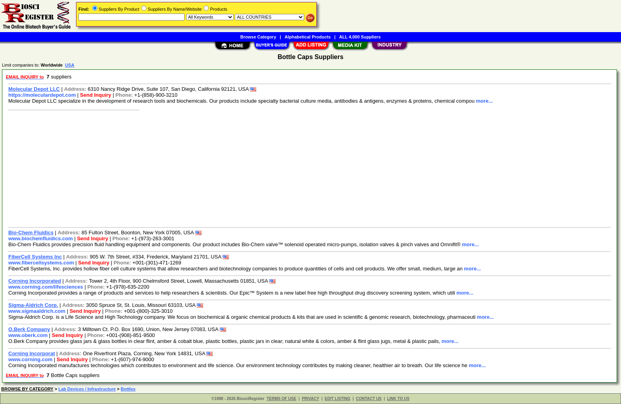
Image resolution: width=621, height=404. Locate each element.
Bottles (128, 389)
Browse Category (258, 36)
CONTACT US (369, 398)
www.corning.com (30, 359)
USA (69, 65)
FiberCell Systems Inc (35, 257)
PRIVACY (310, 398)
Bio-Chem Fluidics (30, 233)
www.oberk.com (28, 335)
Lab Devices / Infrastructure (87, 389)
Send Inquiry (95, 95)
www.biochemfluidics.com (40, 238)
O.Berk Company (29, 329)
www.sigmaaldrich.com (36, 311)
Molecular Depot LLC (34, 89)
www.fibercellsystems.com (41, 263)
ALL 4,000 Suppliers (360, 36)
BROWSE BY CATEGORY (27, 389)
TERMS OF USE (281, 398)
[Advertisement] (242, 167)
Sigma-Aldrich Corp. (33, 305)
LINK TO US (398, 398)
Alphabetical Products (308, 36)
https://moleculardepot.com (42, 95)
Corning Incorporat (31, 353)
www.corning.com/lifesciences (45, 287)
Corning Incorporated (34, 281)
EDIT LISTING (338, 398)
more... (484, 101)
